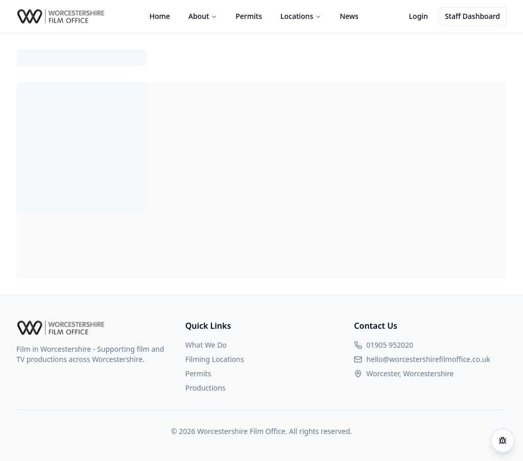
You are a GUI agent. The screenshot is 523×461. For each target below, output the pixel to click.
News (349, 16)
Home (159, 16)
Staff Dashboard (472, 16)
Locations (300, 16)
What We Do (206, 345)
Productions (205, 388)
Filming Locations (214, 359)
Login (418, 16)
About (203, 16)
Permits (248, 16)
